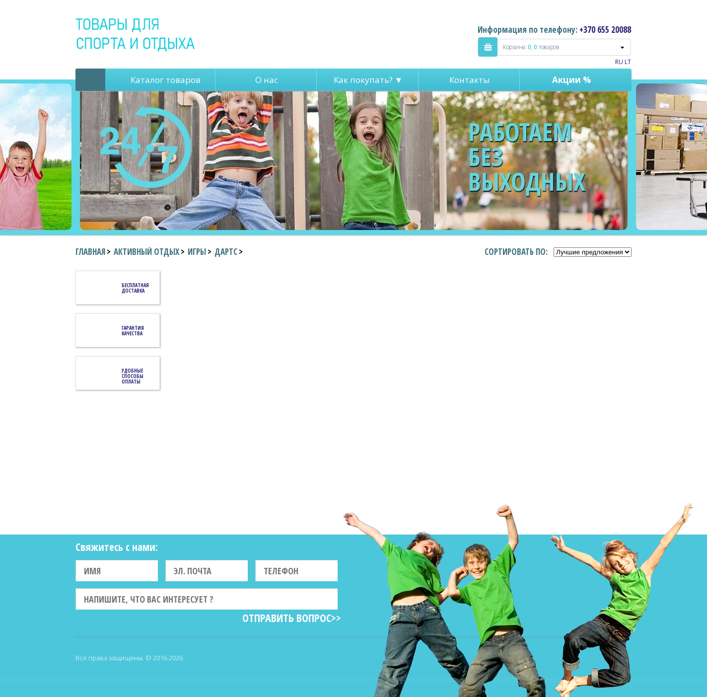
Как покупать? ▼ (368, 79)
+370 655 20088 (605, 29)
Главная (90, 251)
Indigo (135, 34)
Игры (197, 251)
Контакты (469, 79)
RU (619, 62)
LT (628, 62)
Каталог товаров (166, 79)
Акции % (571, 79)
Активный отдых (146, 251)
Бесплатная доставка (135, 288)
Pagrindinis (90, 80)
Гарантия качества (133, 330)
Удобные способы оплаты (132, 376)
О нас (266, 79)
